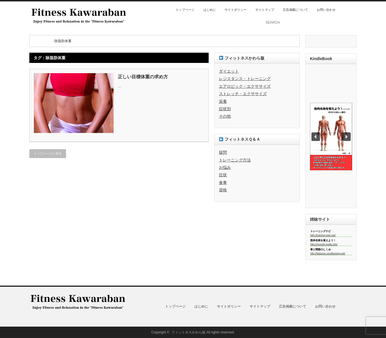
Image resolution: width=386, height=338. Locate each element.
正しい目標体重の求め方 (143, 76)
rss (346, 10)
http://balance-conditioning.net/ (327, 253)
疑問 (223, 152)
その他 (225, 116)
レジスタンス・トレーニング (245, 78)
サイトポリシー (236, 9)
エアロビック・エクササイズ (245, 86)
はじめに (209, 9)
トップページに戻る (48, 153)
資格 (223, 190)
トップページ (185, 9)
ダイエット (229, 71)
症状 (223, 175)
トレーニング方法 (235, 160)
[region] (331, 136)
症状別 (225, 108)
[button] (331, 136)
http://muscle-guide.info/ (324, 244)
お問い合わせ (326, 9)
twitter (353, 10)
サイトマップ (264, 9)
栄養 (223, 101)
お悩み (225, 167)
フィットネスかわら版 (188, 332)
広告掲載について (295, 9)
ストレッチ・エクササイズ (243, 93)
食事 (223, 182)
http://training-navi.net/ (323, 235)
